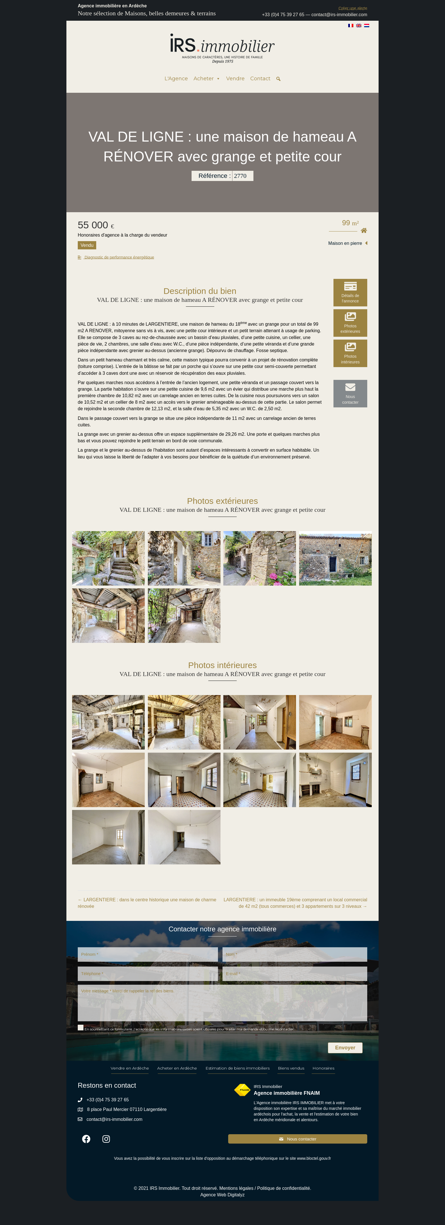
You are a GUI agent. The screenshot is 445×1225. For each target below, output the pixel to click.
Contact (260, 78)
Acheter (207, 78)
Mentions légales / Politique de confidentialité (264, 1195)
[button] (353, 8)
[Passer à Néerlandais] (367, 25)
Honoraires (323, 1074)
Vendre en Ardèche (130, 1074)
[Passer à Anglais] (359, 25)
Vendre (235, 78)
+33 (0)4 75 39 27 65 (283, 14)
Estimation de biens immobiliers (237, 1074)
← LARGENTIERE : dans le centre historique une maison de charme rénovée (147, 903)
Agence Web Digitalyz (222, 1201)
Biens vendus (291, 1074)
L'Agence (176, 78)
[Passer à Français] (351, 25)
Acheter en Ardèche (177, 1074)
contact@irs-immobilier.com (339, 14)
